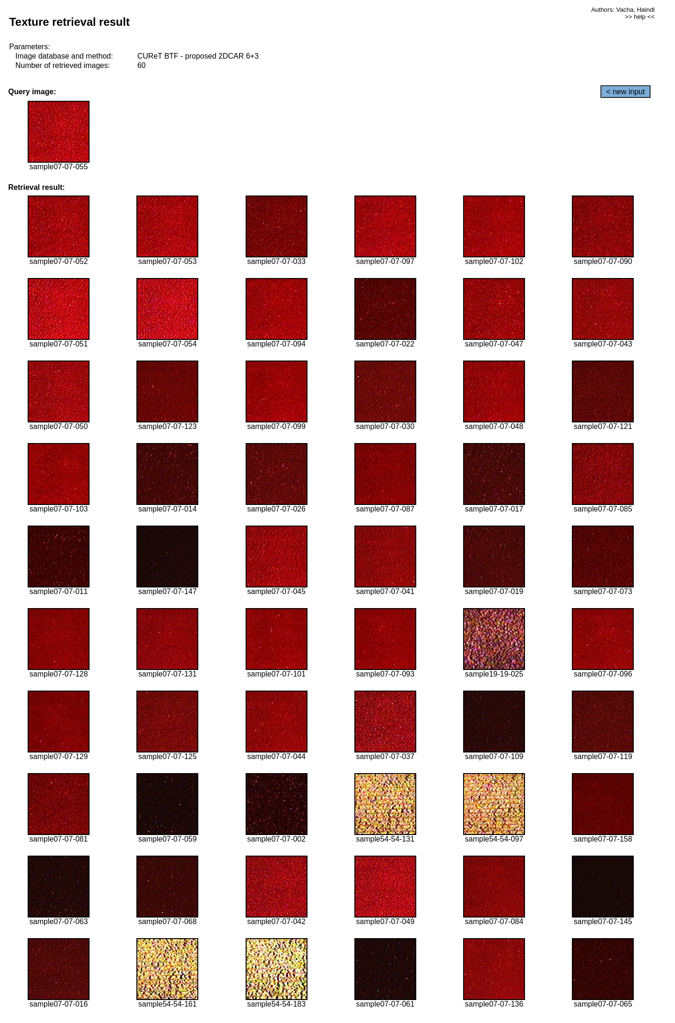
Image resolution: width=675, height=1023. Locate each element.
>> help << (640, 16)
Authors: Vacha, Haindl (622, 9)
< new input (625, 92)
